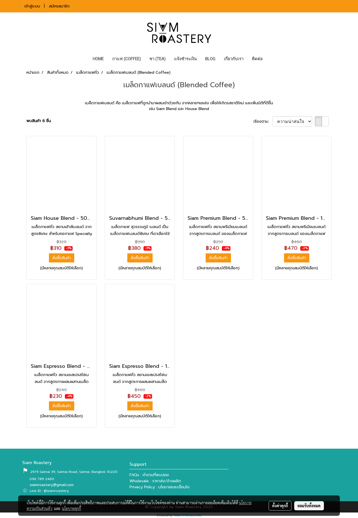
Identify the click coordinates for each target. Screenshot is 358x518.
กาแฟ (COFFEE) (126, 58)
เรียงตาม (263, 121)
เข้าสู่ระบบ (32, 6)
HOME (98, 58)
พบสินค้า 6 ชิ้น (38, 121)
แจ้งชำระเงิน (185, 58)
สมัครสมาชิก (59, 6)
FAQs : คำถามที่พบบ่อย (149, 475)
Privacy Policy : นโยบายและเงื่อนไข (159, 487)
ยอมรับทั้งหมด (309, 505)
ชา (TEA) (157, 58)
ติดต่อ (257, 58)
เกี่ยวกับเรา (233, 58)
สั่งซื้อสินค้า (61, 258)
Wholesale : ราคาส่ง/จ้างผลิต (155, 481)
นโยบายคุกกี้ (71, 508)
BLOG (210, 58)
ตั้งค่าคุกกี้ (280, 505)
